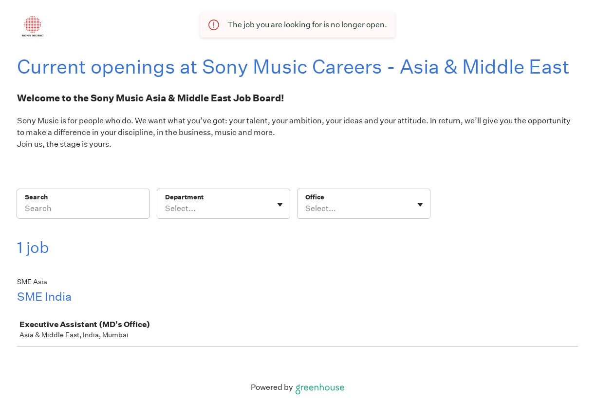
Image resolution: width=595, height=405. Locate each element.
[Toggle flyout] (280, 205)
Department (184, 197)
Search (36, 197)
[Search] (83, 210)
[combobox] (166, 208)
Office (314, 197)
